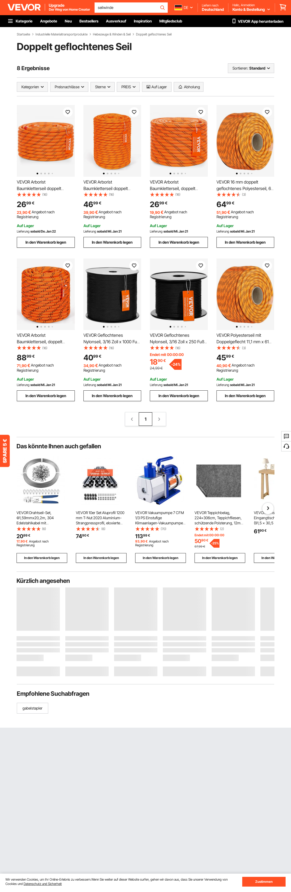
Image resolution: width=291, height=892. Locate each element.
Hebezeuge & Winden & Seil (112, 34)
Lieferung (23, 231)
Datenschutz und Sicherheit (43, 884)
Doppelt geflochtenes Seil (154, 34)
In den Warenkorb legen (45, 242)
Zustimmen (264, 882)
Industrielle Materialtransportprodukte (61, 34)
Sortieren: (240, 68)
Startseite (23, 34)
